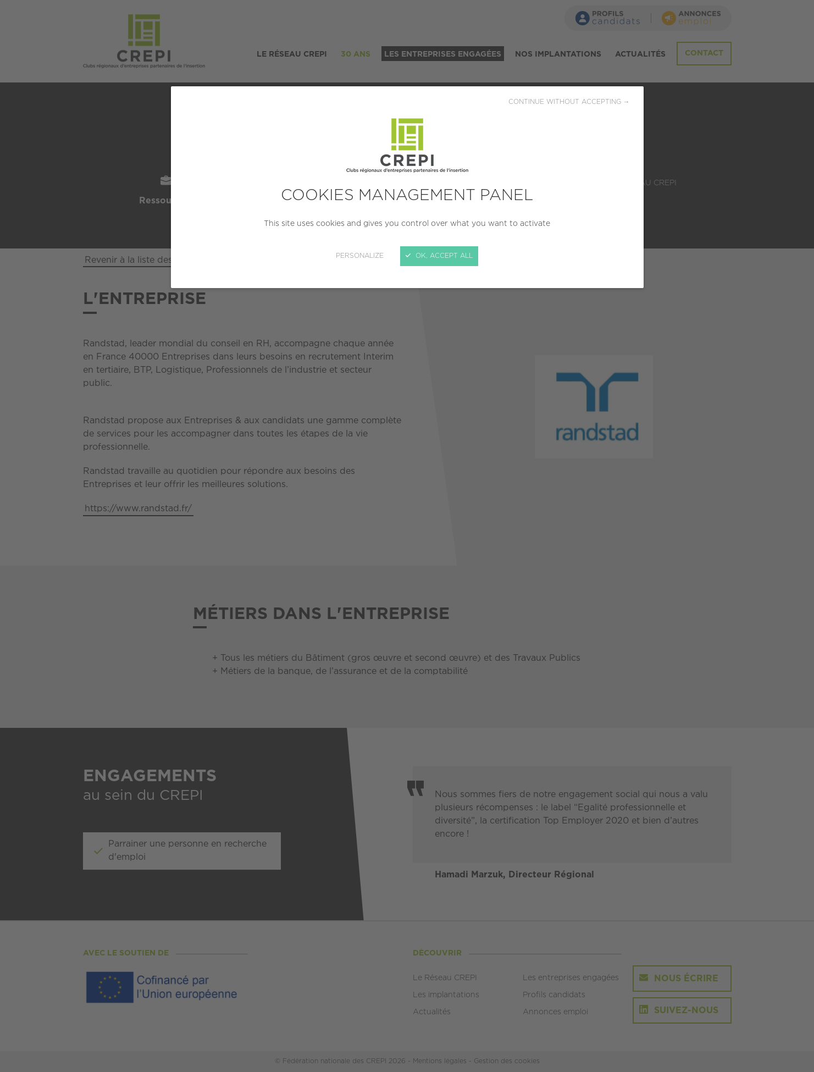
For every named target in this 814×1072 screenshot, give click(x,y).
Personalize (360, 256)
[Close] (407, 536)
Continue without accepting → (569, 102)
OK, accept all (439, 256)
